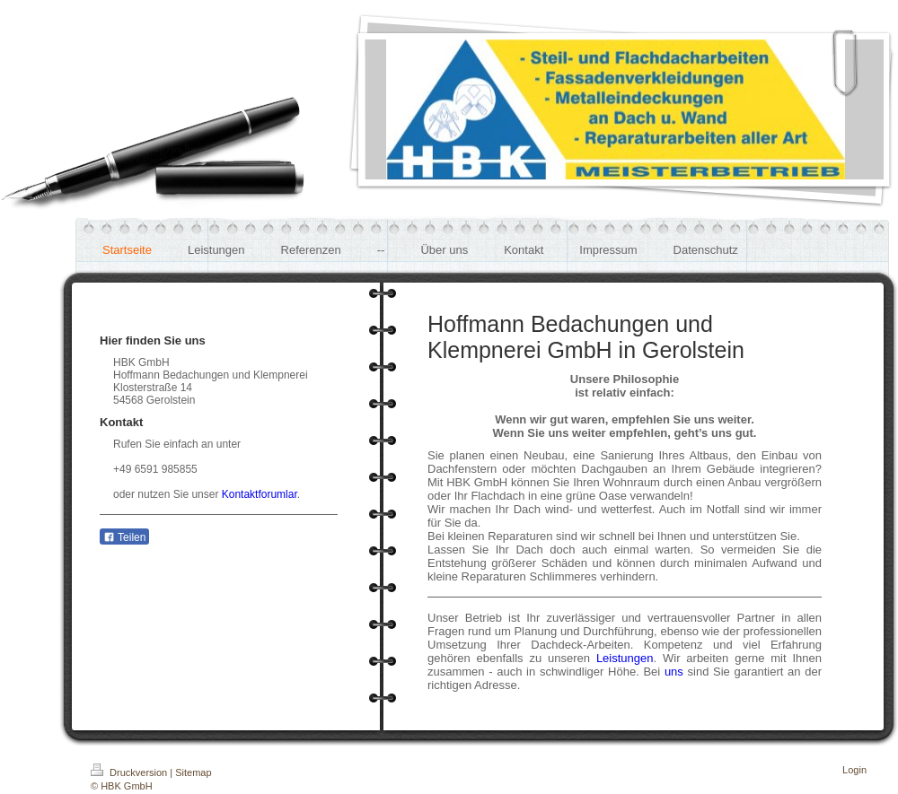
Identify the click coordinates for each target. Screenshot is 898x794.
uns (674, 671)
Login (854, 769)
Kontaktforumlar (259, 494)
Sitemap (193, 772)
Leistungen (625, 658)
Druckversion (130, 772)
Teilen (124, 537)
